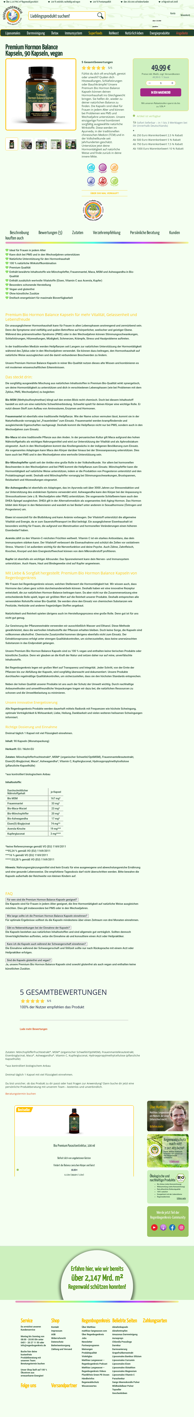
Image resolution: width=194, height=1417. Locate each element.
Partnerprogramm (90, 1345)
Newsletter (87, 1342)
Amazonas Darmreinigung (125, 1334)
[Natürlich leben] (134, 33)
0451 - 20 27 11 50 (30, 1342)
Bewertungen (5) (51, 232)
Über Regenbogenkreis (93, 1334)
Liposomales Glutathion (123, 1367)
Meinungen (87, 1349)
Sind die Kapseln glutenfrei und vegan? (28, 960)
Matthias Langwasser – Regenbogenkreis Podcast (94, 1362)
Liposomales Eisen (121, 1364)
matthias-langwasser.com (94, 1331)
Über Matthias (88, 1327)
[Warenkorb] (185, 17)
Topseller (116, 1389)
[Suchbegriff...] (66, 15)
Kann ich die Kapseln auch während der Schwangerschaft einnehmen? (46, 944)
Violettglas (87, 1356)
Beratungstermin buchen (20, 1093)
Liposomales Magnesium (124, 1371)
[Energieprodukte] (160, 33)
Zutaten (78, 232)
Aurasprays (117, 1338)
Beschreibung (19, 232)
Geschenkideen (119, 1393)
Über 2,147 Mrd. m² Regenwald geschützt (21, 2)
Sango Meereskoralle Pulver (126, 1382)
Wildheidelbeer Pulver (123, 1386)
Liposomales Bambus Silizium (127, 1356)
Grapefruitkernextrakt (122, 1353)
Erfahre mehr (157, 1126)
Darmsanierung (119, 1349)
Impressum (56, 1331)
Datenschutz (57, 1342)
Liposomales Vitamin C (123, 1375)
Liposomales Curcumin (123, 1360)
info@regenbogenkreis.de (33, 1345)
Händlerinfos (88, 1378)
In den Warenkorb (160, 92)
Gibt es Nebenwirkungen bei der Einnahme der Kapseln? (38, 927)
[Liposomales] (13, 33)
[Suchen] (100, 15)
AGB (53, 1334)
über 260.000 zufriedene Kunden (135, 2)
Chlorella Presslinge (122, 1342)
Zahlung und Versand (61, 1349)
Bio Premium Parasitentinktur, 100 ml (74, 1145)
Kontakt (55, 1327)
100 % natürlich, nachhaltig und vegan (64, 2)
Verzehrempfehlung (107, 232)
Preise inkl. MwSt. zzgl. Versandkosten (161, 73)
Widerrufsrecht (58, 1338)
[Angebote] (182, 33)
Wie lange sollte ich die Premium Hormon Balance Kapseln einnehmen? (47, 915)
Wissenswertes (89, 1386)
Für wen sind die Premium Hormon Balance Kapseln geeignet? (42, 899)
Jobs (84, 1338)
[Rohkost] (114, 33)
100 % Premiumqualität (100, 2)
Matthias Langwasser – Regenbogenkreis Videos (94, 1369)
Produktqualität (89, 1353)
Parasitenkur (118, 1378)
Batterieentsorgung (60, 1345)
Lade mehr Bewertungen (33, 1029)
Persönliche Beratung (145, 232)
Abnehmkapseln (120, 1327)
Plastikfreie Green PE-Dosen (95, 1375)
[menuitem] (66, 16)
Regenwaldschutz (90, 1382)
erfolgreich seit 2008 (168, 2)
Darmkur (116, 1345)
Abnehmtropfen (119, 1331)
